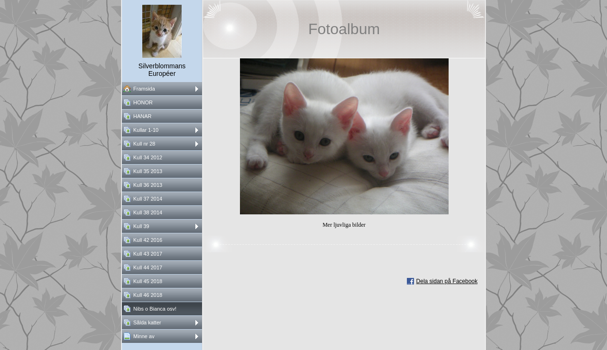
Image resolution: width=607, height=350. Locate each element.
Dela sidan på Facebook (447, 281)
